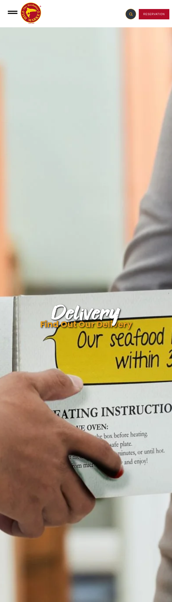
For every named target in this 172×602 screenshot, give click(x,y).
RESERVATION (154, 14)
